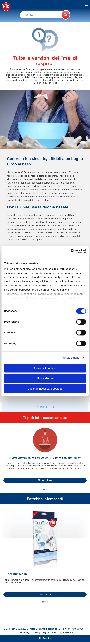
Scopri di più (45, 480)
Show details (71, 357)
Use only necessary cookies (45, 388)
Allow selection (45, 378)
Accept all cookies (45, 368)
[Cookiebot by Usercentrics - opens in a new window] (71, 251)
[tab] (44, 489)
